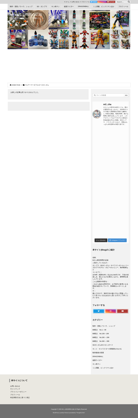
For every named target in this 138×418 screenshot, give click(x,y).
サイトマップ (15, 389)
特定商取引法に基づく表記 (20, 397)
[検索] (128, 2)
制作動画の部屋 (98, 353)
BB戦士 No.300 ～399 (101, 341)
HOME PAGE (16, 85)
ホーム (67, 2)
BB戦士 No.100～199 (101, 333)
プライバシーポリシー (18, 392)
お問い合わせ (75, 2)
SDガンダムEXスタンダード (103, 345)
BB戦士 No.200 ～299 (101, 337)
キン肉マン (97, 364)
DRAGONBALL (98, 356)
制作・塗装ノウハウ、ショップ (104, 326)
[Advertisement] (69, 65)
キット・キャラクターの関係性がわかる (107, 349)
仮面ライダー (97, 360)
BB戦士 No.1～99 (99, 330)
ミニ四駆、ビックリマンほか (103, 368)
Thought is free (80, 412)
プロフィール (85, 2)
